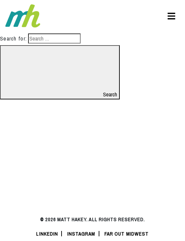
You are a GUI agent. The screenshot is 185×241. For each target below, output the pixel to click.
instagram (81, 233)
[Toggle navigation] (171, 16)
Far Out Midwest (126, 233)
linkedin (47, 233)
